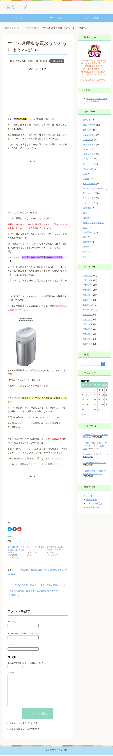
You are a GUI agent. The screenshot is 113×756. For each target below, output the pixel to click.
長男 (85, 257)
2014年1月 (88, 344)
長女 (85, 253)
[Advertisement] (37, 90)
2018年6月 (88, 291)
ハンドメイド (89, 145)
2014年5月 (88, 335)
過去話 (86, 248)
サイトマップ (56, 18)
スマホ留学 (88, 140)
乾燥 (27, 570)
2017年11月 (88, 305)
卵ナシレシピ (89, 194)
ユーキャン (88, 165)
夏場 (40, 570)
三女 (85, 174)
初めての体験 (89, 184)
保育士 (86, 179)
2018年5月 (88, 296)
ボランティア (89, 155)
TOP (11, 28)
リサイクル (18, 570)
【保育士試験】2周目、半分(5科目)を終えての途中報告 (95, 446)
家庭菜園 (87, 209)
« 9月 (84, 415)
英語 (85, 238)
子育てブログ (16, 7)
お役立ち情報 (56, 62)
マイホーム (88, 160)
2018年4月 (88, 300)
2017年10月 (88, 310)
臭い (13, 574)
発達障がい (88, 233)
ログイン (90, 496)
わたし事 (87, 130)
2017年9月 (88, 315)
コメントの (94, 504)
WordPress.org (93, 508)
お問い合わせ (92, 18)
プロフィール (20, 18)
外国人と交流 (89, 199)
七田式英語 (88, 169)
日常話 (86, 218)
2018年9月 (88, 276)
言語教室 (87, 243)
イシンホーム (89, 135)
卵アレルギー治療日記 (93, 189)
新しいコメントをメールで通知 (25, 724)
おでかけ (87, 121)
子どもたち (88, 204)
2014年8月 (88, 325)
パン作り (87, 150)
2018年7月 (88, 286)
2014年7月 (88, 330)
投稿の (91, 500)
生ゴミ (60, 570)
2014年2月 (88, 340)
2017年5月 (88, 320)
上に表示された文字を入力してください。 (28, 663)
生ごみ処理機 (50, 570)
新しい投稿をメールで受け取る (25, 730)
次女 (85, 228)
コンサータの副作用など (94, 463)
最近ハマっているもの (93, 223)
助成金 (34, 570)
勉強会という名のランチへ (95, 455)
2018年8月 (88, 281)
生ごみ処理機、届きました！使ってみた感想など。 (16, 550)
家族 (85, 213)
